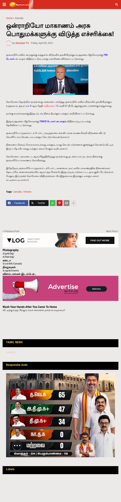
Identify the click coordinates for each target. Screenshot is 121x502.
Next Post (111, 231)
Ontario (27, 191)
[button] (4, 4)
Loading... (11, 352)
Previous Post (11, 231)
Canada (19, 18)
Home (9, 18)
